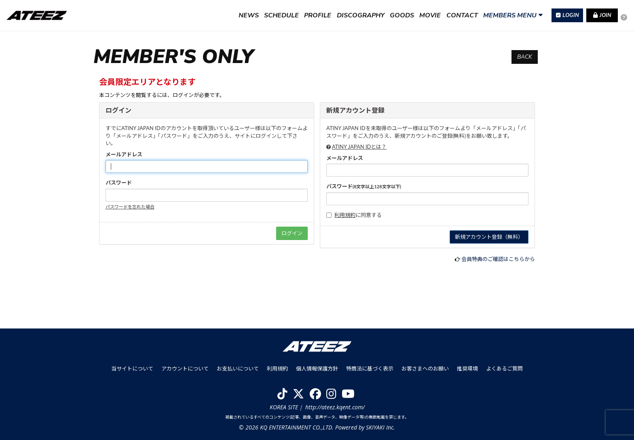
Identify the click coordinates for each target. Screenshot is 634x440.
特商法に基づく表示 (369, 368)
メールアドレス (124, 154)
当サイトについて (132, 368)
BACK (524, 57)
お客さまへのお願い (425, 368)
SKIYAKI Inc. (380, 427)
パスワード (119, 182)
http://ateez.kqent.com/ (335, 407)
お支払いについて (238, 368)
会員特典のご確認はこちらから (498, 259)
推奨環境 (467, 368)
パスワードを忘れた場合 (130, 206)
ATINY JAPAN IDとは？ (359, 146)
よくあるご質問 (504, 368)
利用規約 (344, 215)
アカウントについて (185, 368)
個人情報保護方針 (317, 368)
